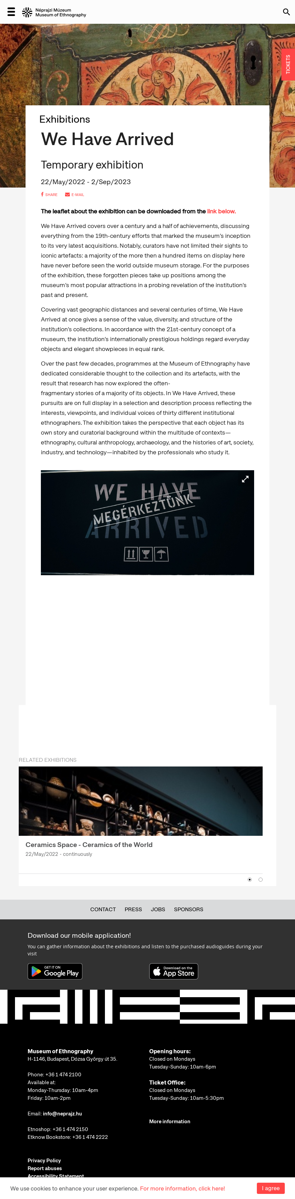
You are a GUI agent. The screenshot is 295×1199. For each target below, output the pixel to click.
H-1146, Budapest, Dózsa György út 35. (73, 1059)
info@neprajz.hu (62, 1113)
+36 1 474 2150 (70, 1129)
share (49, 194)
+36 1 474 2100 (63, 1074)
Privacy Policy (44, 1160)
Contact (103, 909)
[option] (141, 815)
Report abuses (45, 1168)
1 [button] (250, 880)
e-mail (74, 194)
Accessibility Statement (56, 1176)
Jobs (158, 909)
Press (133, 909)
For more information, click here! (182, 1188)
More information (169, 1121)
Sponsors (188, 909)
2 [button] (261, 880)
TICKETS (288, 64)
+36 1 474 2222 (90, 1137)
